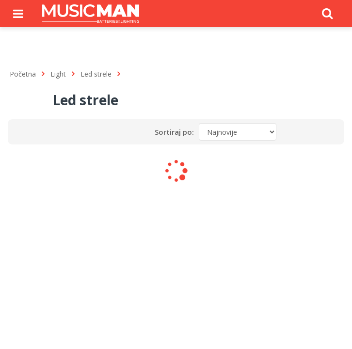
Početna (23, 74)
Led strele (96, 74)
